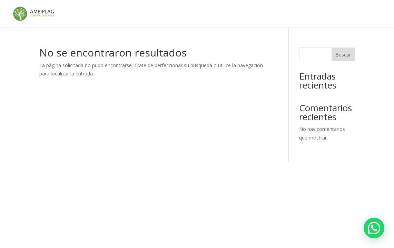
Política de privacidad (343, 14)
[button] (374, 228)
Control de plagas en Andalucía (190, 14)
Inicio (103, 14)
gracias (246, 14)
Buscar (343, 54)
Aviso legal (131, 14)
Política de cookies (286, 14)
